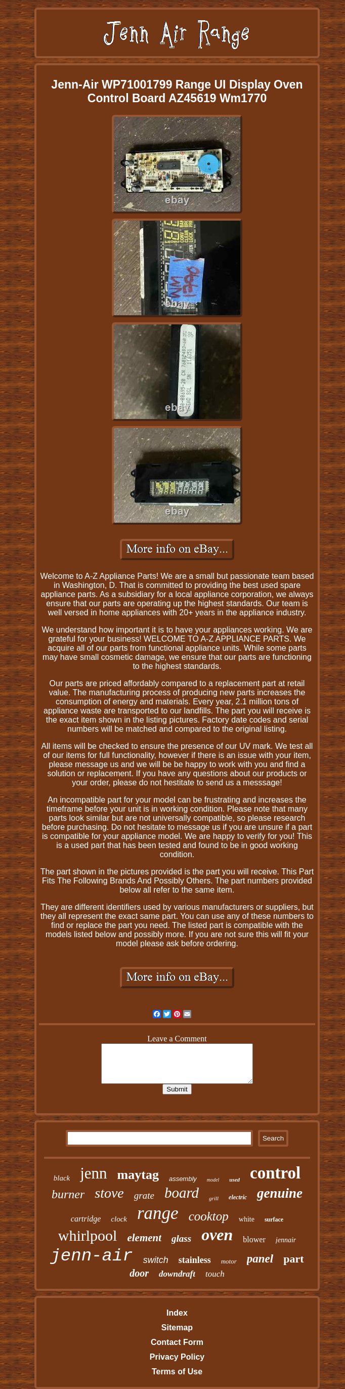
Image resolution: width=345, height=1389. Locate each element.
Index (177, 1313)
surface (274, 1219)
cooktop (209, 1216)
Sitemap (177, 1327)
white (246, 1219)
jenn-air (91, 1256)
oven (217, 1235)
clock (119, 1219)
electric (238, 1197)
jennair (286, 1240)
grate (144, 1195)
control (275, 1173)
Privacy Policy (177, 1357)
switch (155, 1260)
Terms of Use (177, 1371)
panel (260, 1258)
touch (215, 1274)
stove (109, 1193)
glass (181, 1238)
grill (214, 1198)
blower (254, 1239)
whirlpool (87, 1235)
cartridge (86, 1218)
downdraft (177, 1274)
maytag (138, 1174)
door (139, 1273)
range (158, 1213)
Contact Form (177, 1342)
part (293, 1258)
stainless (195, 1260)
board (181, 1193)
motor (229, 1261)
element (144, 1238)
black (62, 1178)
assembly (183, 1179)
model (213, 1180)
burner (68, 1194)
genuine (280, 1193)
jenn (93, 1173)
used (234, 1179)
